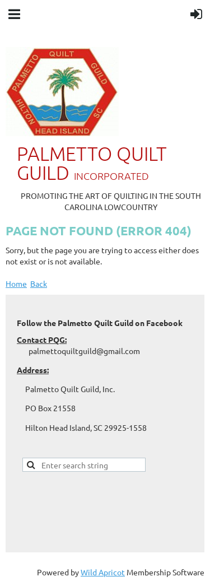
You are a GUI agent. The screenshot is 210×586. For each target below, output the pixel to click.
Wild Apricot (103, 572)
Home (16, 283)
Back (38, 283)
